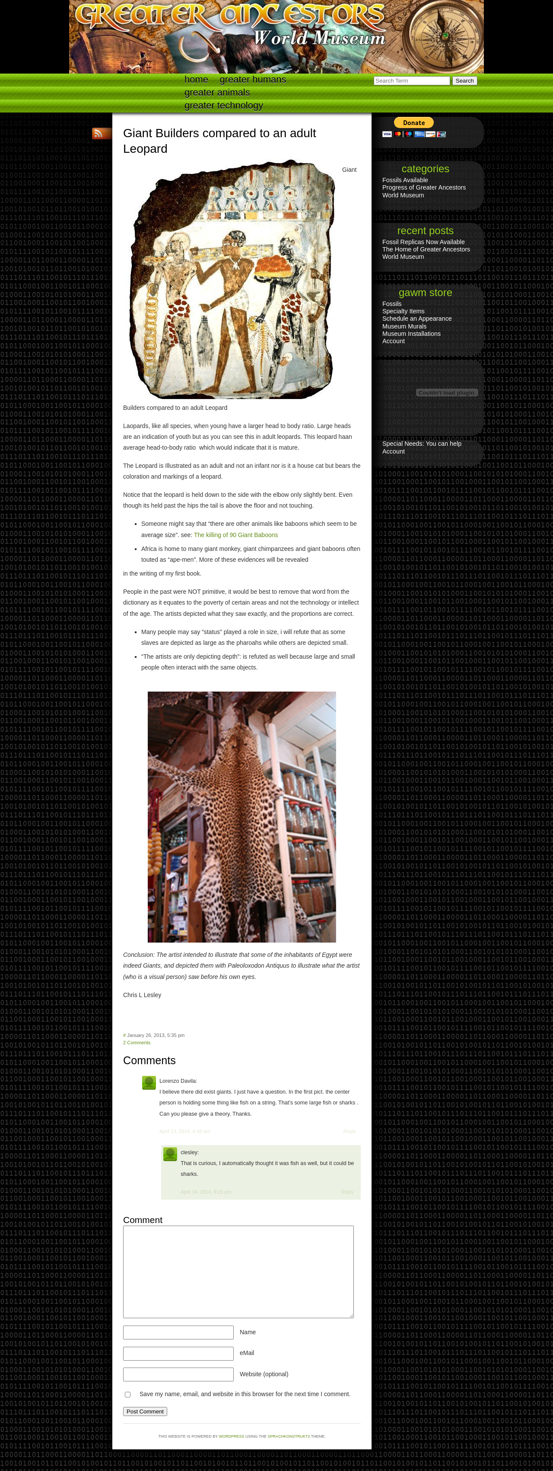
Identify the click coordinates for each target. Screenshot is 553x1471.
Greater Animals (217, 92)
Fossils (392, 303)
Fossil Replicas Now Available (423, 241)
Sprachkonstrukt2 (288, 1436)
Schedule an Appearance (417, 318)
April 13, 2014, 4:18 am (184, 1131)
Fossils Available (405, 180)
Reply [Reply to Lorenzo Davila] (349, 1131)
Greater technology (223, 105)
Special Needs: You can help (421, 443)
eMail (247, 1352)
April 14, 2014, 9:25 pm (206, 1191)
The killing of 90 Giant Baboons (236, 534)
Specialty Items (403, 311)
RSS (99, 133)
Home (196, 79)
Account (393, 341)
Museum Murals (404, 326)
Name (248, 1332)
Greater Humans (253, 79)
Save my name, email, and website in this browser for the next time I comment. (245, 1394)
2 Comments (136, 1042)
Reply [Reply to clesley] (347, 1191)
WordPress (232, 1436)
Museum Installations (411, 333)
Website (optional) (264, 1374)
